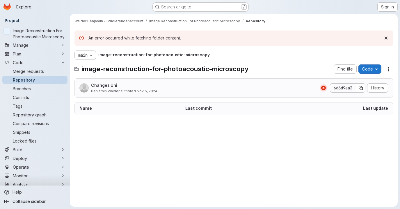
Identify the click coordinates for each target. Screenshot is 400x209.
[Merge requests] (34, 71)
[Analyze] (34, 184)
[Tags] (34, 106)
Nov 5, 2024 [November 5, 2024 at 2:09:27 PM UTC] (147, 91)
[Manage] (34, 45)
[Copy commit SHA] (360, 88)
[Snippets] (34, 132)
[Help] (34, 192)
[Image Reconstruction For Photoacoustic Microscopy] (34, 33)
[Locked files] (34, 141)
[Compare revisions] (34, 123)
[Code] (34, 62)
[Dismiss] (386, 38)
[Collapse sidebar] (34, 201)
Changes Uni (104, 85)
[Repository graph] (34, 115)
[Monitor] (34, 176)
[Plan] (34, 54)
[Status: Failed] (323, 87)
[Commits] (34, 97)
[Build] (34, 149)
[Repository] (34, 80)
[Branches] (34, 88)
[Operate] (34, 167)
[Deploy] (34, 158)
